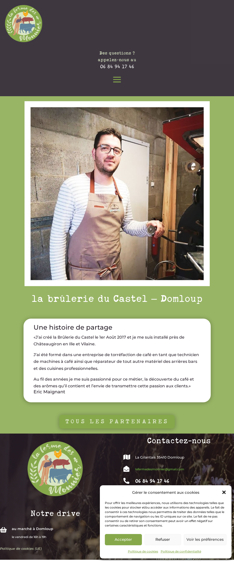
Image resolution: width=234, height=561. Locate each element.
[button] (223, 492)
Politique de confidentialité (181, 551)
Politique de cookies (143, 551)
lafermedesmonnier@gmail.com (159, 469)
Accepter (123, 539)
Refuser (162, 539)
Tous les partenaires (117, 421)
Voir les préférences (205, 539)
